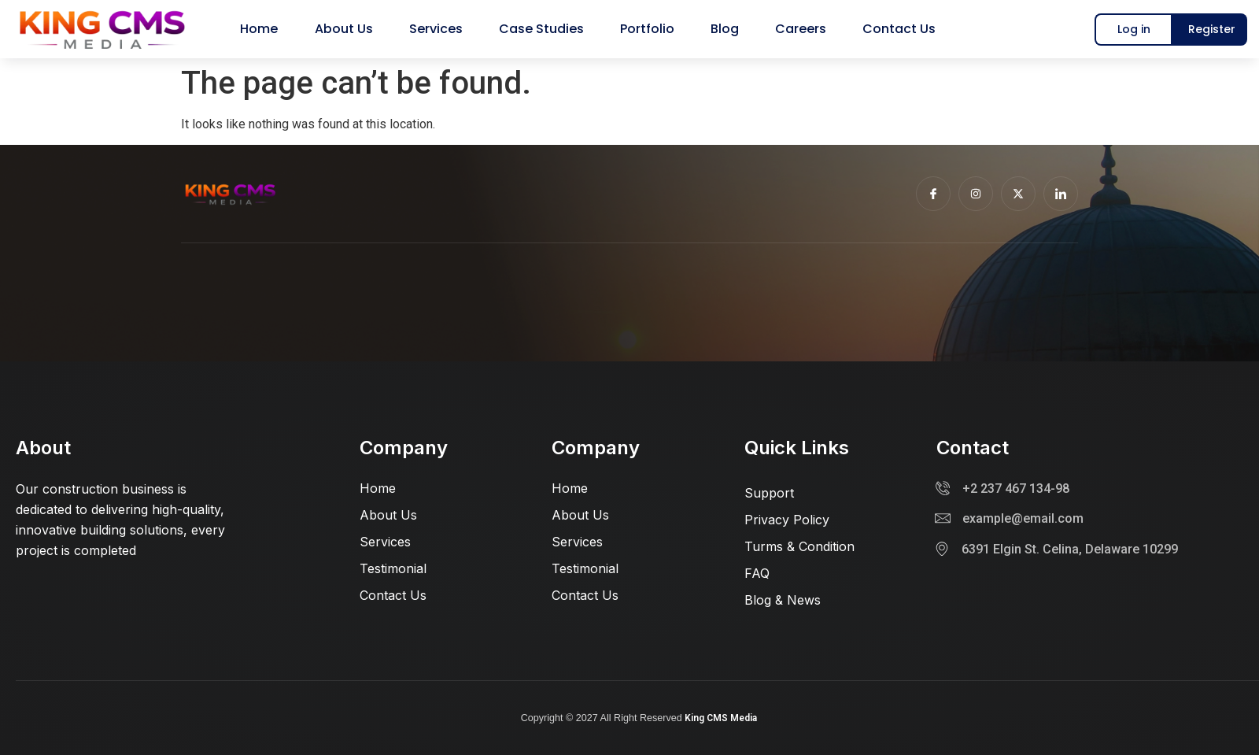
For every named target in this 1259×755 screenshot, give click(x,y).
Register (1211, 29)
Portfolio (644, 29)
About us (355, 29)
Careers (788, 29)
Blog (717, 29)
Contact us (881, 29)
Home (275, 29)
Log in (1133, 29)
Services (442, 29)
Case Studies (542, 29)
